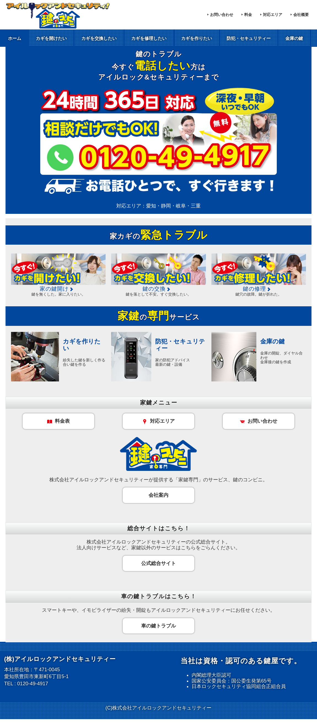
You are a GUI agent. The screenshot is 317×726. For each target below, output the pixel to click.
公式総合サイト (158, 563)
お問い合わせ (221, 14)
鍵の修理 (259, 289)
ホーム (14, 38)
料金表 (58, 421)
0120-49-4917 (32, 683)
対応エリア (272, 14)
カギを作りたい (196, 38)
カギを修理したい (148, 38)
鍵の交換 (158, 289)
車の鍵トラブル (158, 626)
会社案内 (158, 495)
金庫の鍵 (294, 38)
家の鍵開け (58, 289)
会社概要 (301, 14)
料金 (248, 14)
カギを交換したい (99, 38)
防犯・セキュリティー (249, 38)
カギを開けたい (51, 38)
